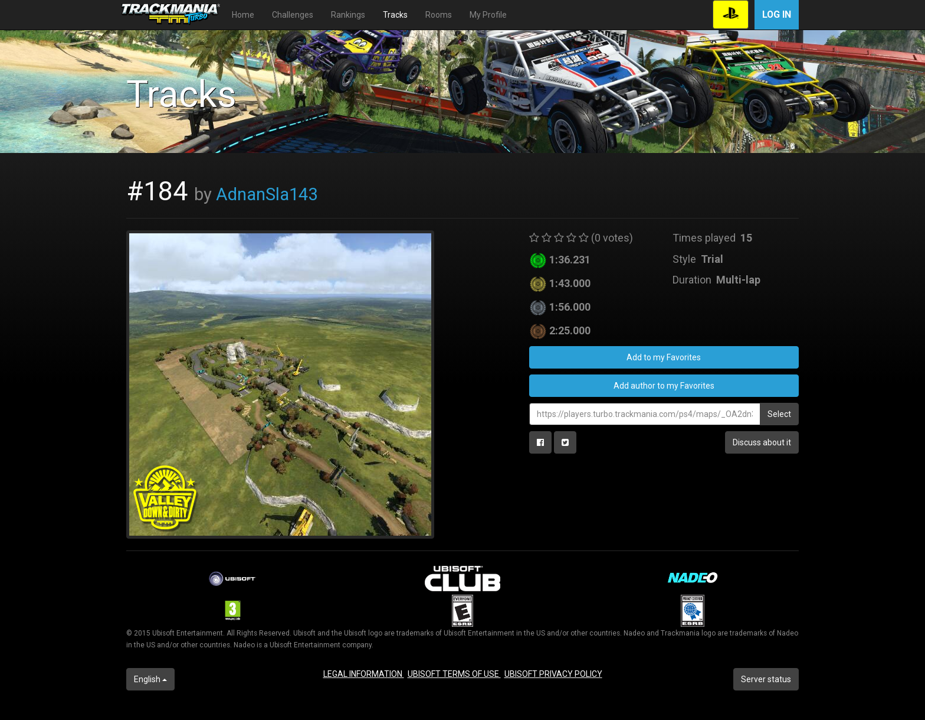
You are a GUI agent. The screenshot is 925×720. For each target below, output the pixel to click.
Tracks (395, 14)
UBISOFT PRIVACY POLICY (553, 674)
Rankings (348, 14)
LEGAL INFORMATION (363, 674)
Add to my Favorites (663, 357)
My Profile (488, 14)
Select (779, 414)
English (150, 679)
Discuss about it (762, 442)
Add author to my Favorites (664, 385)
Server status (766, 679)
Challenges (292, 14)
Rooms (438, 14)
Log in (776, 14)
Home (243, 14)
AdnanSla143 (266, 194)
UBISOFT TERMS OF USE (454, 674)
